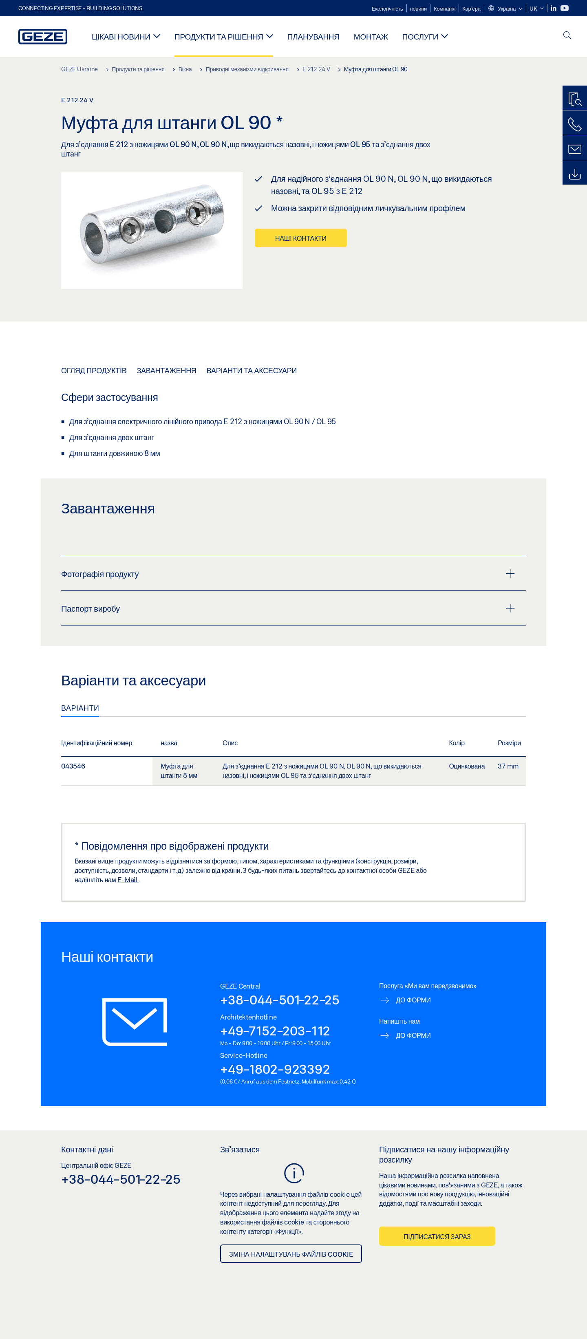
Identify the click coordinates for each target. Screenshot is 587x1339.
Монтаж (371, 36)
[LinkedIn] (554, 8)
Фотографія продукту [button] (288, 574)
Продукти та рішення (218, 36)
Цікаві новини (121, 36)
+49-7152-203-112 (275, 1030)
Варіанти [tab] (80, 707)
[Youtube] (565, 8)
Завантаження (166, 370)
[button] (505, 9)
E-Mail (128, 879)
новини (418, 8)
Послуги (420, 36)
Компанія (444, 8)
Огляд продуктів (93, 370)
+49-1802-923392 (275, 1069)
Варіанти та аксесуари (252, 370)
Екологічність (387, 8)
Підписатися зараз (437, 1236)
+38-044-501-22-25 (280, 999)
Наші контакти (301, 238)
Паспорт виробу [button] (288, 608)
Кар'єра (471, 8)
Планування (313, 36)
